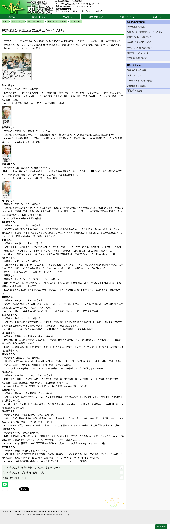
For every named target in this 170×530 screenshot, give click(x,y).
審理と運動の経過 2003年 (14, 477)
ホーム (11, 17)
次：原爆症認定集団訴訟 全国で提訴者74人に (24, 472)
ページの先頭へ (161, 526)
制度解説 (67, 17)
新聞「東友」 (39, 17)
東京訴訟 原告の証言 (137, 58)
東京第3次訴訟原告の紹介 (139, 47)
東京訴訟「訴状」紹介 (137, 53)
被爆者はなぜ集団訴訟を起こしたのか (145, 32)
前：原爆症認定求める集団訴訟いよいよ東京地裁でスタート (31, 467)
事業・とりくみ (128, 17)
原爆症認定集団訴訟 (136, 26)
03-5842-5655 (65, 6)
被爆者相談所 (96, 17)
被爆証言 (157, 17)
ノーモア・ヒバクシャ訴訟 (140, 80)
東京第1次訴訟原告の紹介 (139, 37)
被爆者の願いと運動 (136, 70)
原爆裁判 (135, 90)
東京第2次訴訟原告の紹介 (139, 42)
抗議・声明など (134, 75)
